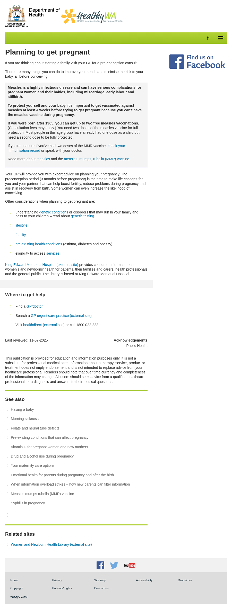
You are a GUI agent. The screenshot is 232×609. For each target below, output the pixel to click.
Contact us (101, 588)
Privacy (57, 580)
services (52, 253)
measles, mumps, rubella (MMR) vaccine (96, 159)
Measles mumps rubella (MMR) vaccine (42, 494)
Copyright (16, 588)
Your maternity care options (33, 465)
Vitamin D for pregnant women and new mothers (49, 447)
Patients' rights (62, 588)
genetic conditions (53, 212)
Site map (100, 580)
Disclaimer (185, 580)
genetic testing (82, 216)
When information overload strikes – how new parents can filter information (70, 484)
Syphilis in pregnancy (28, 503)
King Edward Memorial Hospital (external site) (41, 265)
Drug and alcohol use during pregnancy (42, 456)
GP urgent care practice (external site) (61, 316)
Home (14, 580)
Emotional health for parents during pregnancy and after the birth (62, 475)
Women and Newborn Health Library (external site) (51, 544)
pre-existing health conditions (38, 244)
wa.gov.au (19, 596)
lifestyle (21, 225)
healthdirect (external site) (44, 325)
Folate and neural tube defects (35, 428)
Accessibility (144, 580)
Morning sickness (25, 419)
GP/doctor (35, 306)
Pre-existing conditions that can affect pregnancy (49, 437)
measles (43, 159)
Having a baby (22, 409)
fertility (20, 235)
